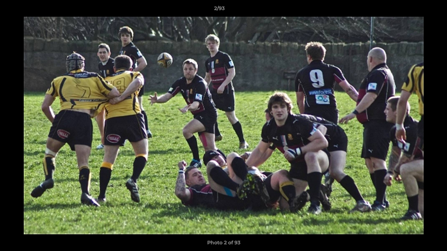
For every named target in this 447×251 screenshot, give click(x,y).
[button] (417, 10)
